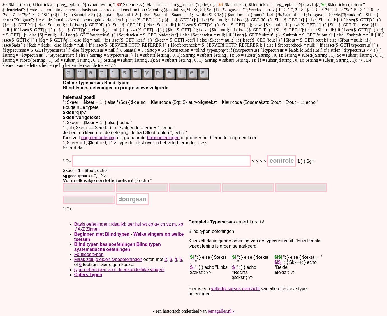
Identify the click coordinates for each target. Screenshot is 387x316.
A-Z (81, 229)
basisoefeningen (163, 137)
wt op (147, 224)
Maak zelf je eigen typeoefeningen (108, 259)
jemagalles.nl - (221, 311)
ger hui (134, 224)
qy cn (159, 224)
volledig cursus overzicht (235, 288)
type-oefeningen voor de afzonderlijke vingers (119, 269)
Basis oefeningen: (92, 224)
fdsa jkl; (118, 224)
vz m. (171, 224)
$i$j (278, 262)
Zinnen (93, 229)
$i (192, 267)
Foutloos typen (89, 254)
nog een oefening (98, 137)
